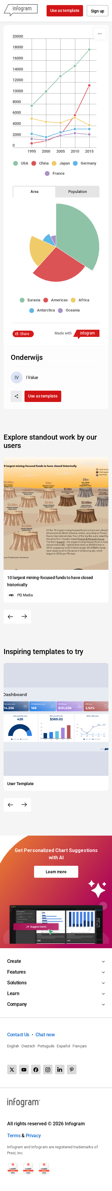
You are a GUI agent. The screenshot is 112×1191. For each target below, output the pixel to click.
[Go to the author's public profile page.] (24, 377)
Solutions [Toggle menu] (16, 983)
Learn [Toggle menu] (13, 993)
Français (80, 1046)
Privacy (33, 1135)
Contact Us (18, 1034)
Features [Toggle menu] (16, 972)
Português (46, 1046)
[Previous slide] (10, 616)
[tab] (34, 192)
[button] (22, 163)
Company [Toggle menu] (17, 1004)
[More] (99, 33)
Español (63, 1046)
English (13, 1046)
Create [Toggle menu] (14, 961)
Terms (14, 1135)
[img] (77, 225)
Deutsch (28, 1046)
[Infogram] (21, 10)
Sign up (97, 11)
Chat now (45, 1034)
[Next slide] (24, 616)
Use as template (65, 10)
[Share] (16, 396)
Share (24, 334)
